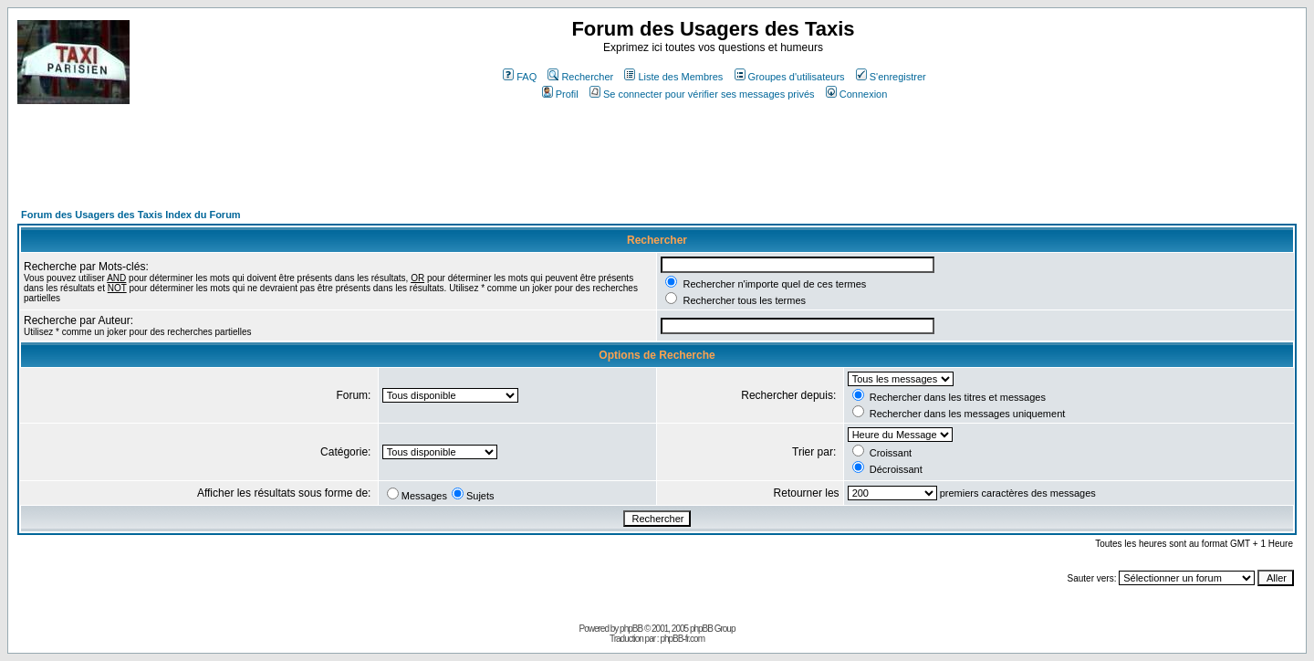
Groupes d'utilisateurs (790, 76)
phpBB (631, 629)
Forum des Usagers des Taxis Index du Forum (131, 214)
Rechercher (580, 76)
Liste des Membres (673, 76)
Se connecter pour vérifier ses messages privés (702, 94)
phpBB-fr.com (682, 639)
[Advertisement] (349, 164)
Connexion (857, 94)
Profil (560, 94)
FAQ (520, 76)
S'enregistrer (891, 76)
